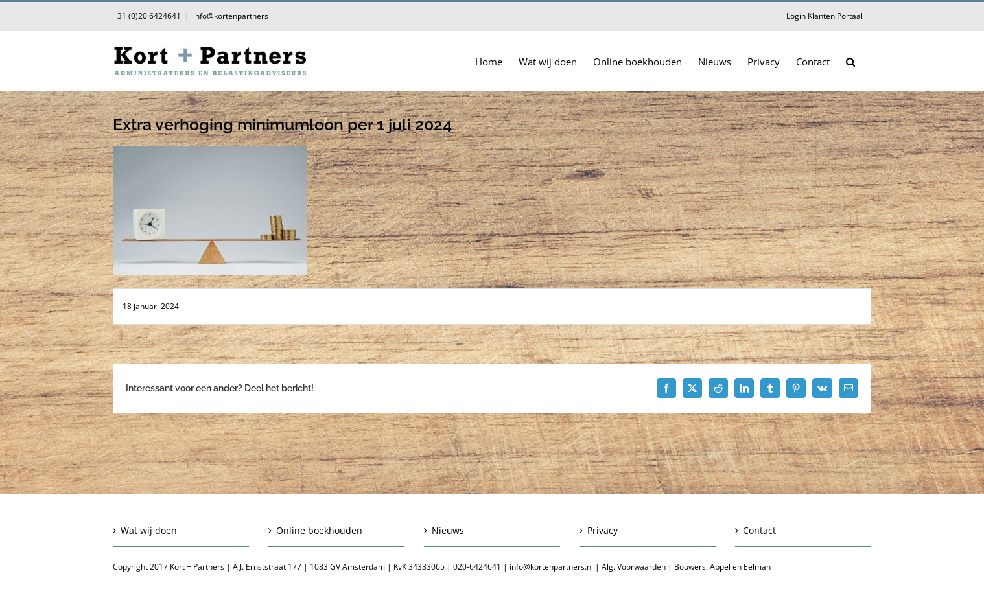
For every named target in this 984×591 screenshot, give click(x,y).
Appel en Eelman (740, 566)
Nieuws (448, 530)
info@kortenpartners (230, 15)
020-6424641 (477, 566)
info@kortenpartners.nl (551, 566)
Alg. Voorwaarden (634, 566)
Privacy (602, 530)
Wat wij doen (149, 530)
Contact (759, 530)
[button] (850, 61)
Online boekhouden (319, 530)
